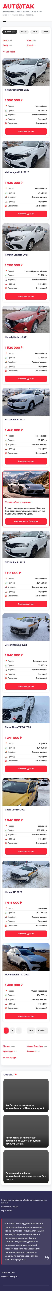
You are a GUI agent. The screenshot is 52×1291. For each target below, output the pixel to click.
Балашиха (32, 1051)
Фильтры (10, 32)
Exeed (30, 45)
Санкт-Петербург (35, 1046)
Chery (30, 40)
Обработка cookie (9, 1206)
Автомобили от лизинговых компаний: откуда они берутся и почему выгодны (23, 1140)
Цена (35, 32)
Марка (24, 32)
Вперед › (42, 1030)
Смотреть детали (26, 131)
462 (31, 1030)
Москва (6, 1046)
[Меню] (4, 21)
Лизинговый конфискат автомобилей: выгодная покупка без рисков (26, 1176)
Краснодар (8, 1051)
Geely (5, 45)
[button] (9, 52)
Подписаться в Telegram (26, 521)
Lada (5, 40)
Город (45, 32)
